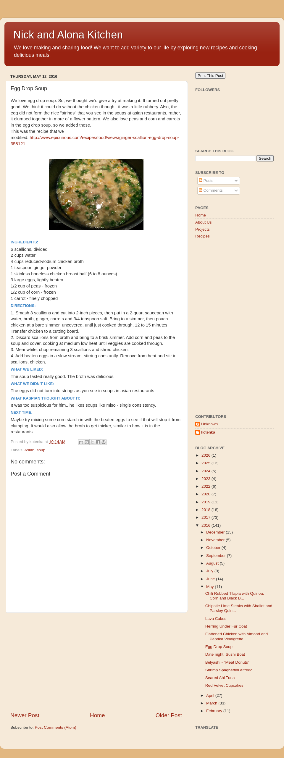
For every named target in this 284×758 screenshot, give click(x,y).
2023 (206, 478)
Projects (202, 229)
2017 (206, 517)
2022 (206, 486)
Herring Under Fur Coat (226, 626)
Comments (211, 190)
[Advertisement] (96, 662)
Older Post (169, 715)
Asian (30, 450)
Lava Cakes (215, 618)
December (216, 532)
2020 (206, 494)
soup (41, 450)
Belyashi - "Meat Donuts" (227, 662)
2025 (206, 463)
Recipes (202, 236)
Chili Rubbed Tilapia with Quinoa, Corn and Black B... (234, 595)
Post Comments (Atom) (55, 727)
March (212, 703)
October (214, 547)
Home (97, 715)
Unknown (209, 424)
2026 (206, 455)
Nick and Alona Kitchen (68, 35)
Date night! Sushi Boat (225, 654)
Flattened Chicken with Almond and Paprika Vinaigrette (236, 636)
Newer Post (24, 715)
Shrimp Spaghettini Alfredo (229, 670)
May (210, 586)
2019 (206, 502)
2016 (206, 525)
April (210, 695)
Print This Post (210, 75)
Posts (206, 180)
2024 (206, 471)
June (211, 579)
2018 (206, 510)
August (213, 563)
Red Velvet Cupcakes (224, 685)
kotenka (208, 432)
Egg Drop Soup (219, 646)
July (210, 571)
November (216, 540)
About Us (203, 222)
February (214, 711)
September (216, 555)
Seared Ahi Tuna (220, 677)
